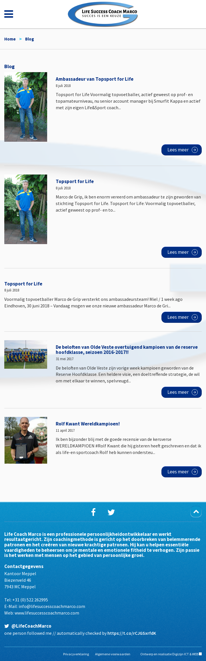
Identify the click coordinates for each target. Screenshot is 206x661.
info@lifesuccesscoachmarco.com (52, 606)
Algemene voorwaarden (112, 654)
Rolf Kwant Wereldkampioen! (88, 424)
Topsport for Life (75, 181)
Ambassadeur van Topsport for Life (94, 79)
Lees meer (178, 150)
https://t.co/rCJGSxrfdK (131, 633)
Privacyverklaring (76, 654)
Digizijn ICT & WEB (185, 654)
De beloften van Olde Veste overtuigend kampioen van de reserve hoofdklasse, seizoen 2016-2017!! (127, 350)
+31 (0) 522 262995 (30, 600)
